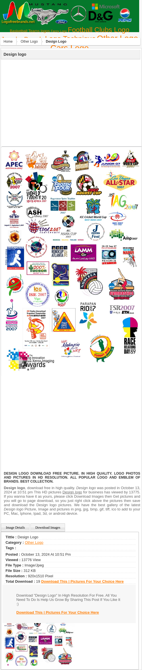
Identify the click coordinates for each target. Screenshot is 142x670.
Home (7, 42)
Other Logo (29, 42)
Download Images (47, 528)
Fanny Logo (59, 31)
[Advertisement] (70, 102)
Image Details (15, 528)
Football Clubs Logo (99, 30)
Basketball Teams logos (30, 31)
